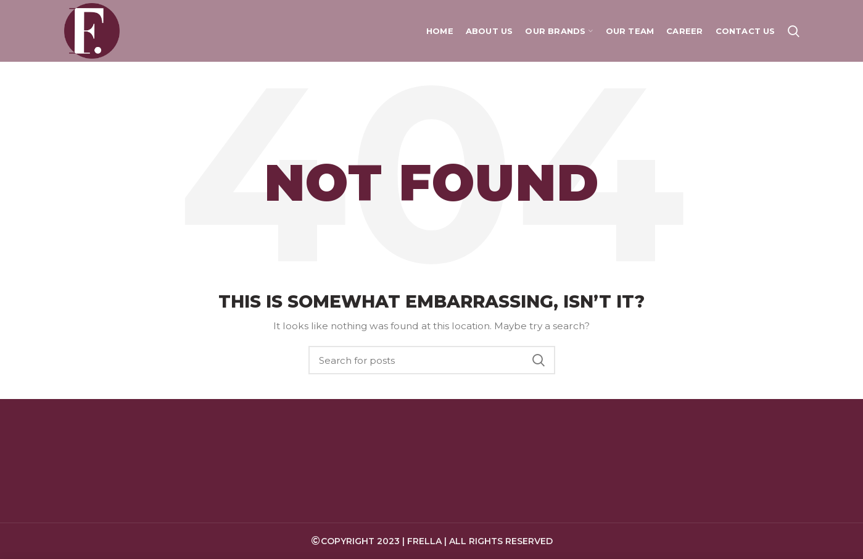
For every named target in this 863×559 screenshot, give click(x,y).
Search (538, 360)
